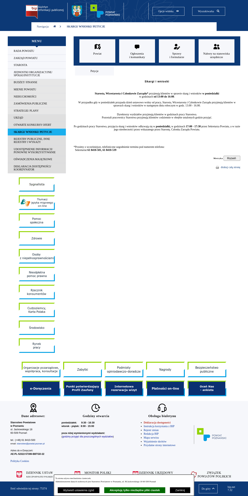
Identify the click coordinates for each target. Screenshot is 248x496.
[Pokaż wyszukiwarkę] (208, 11)
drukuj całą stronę (230, 167)
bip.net (233, 489)
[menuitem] (37, 51)
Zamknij (180, 490)
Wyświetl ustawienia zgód (78, 490)
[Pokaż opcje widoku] (168, 11)
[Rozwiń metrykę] (232, 158)
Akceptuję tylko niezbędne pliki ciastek (135, 490)
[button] (208, 488)
